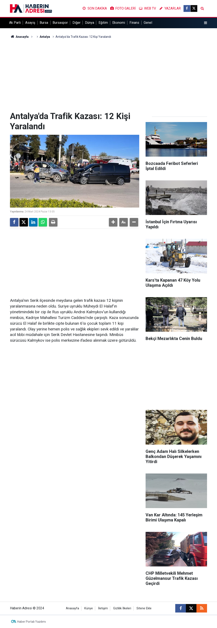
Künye (88, 608)
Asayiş (30, 23)
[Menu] (205, 23)
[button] (113, 222)
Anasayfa (19, 36)
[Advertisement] (108, 75)
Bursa (44, 23)
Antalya (45, 36)
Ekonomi (118, 23)
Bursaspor (60, 23)
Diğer (76, 23)
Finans (134, 23)
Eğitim (103, 23)
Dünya (89, 23)
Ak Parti (15, 23)
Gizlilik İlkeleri (122, 608)
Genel (148, 23)
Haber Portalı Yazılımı (31, 621)
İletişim (103, 608)
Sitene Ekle (144, 608)
